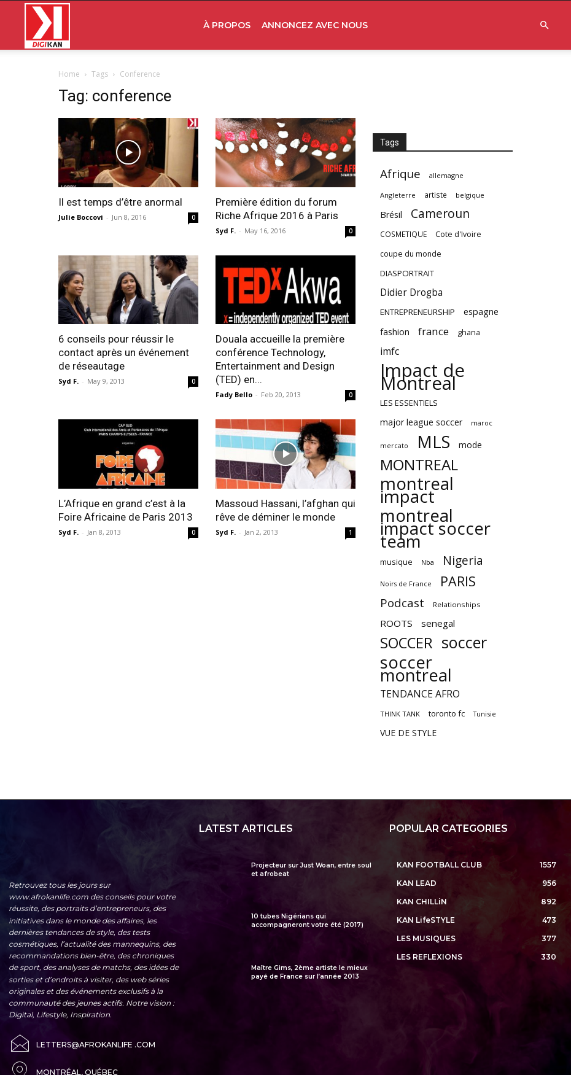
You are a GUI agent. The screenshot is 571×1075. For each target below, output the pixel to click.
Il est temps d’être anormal (121, 202)
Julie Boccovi (80, 217)
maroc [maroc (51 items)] (481, 422)
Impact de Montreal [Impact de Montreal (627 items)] (422, 377)
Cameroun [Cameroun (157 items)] (440, 214)
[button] (544, 25)
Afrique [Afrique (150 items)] (400, 174)
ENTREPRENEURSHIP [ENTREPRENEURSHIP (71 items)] (417, 311)
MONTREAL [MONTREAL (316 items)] (419, 464)
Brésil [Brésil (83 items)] (391, 214)
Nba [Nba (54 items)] (427, 562)
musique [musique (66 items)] (396, 561)
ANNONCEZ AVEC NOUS (315, 25)
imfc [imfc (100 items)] (389, 351)
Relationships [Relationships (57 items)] (457, 604)
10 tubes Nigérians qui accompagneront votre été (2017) (307, 920)
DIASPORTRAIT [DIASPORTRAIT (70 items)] (407, 273)
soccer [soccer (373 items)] (464, 642)
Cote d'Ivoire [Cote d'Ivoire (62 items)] (458, 234)
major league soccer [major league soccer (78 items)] (421, 422)
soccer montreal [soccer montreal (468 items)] (416, 668)
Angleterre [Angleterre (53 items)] (398, 195)
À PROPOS (227, 25)
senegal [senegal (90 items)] (438, 623)
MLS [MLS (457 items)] (433, 441)
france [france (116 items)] (433, 331)
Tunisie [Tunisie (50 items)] (484, 713)
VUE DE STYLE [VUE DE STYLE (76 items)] (408, 733)
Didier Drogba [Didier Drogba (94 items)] (411, 292)
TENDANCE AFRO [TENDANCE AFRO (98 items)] (420, 694)
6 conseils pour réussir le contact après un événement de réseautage (123, 352)
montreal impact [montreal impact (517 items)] (417, 490)
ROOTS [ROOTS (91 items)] (396, 623)
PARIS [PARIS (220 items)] (458, 581)
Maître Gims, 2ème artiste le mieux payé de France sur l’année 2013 (309, 972)
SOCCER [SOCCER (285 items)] (406, 643)
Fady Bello (234, 394)
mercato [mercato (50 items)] (394, 445)
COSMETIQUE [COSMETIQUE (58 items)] (403, 234)
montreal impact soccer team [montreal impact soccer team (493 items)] (435, 528)
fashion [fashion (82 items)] (395, 332)
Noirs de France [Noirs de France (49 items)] (406, 584)
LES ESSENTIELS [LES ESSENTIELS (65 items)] (409, 402)
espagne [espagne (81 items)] (481, 311)
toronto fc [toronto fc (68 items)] (447, 713)
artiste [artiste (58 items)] (435, 195)
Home (69, 74)
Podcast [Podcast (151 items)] (402, 603)
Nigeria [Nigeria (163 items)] (463, 560)
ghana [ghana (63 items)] (468, 332)
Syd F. (226, 230)
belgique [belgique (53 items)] (470, 195)
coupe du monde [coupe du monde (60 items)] (410, 254)
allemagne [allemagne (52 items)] (446, 175)
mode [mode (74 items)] (470, 445)
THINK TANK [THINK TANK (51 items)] (400, 713)
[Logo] (47, 25)
